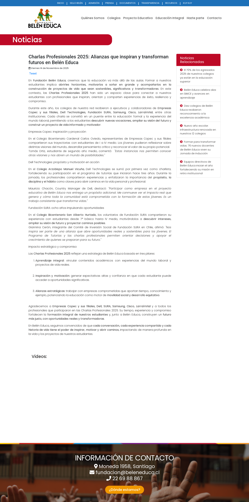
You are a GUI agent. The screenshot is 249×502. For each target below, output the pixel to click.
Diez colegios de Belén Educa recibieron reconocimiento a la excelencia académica (196, 111)
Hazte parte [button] (195, 18)
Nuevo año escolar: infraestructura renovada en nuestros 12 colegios (198, 129)
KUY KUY (187, 3)
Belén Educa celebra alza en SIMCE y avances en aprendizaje (198, 93)
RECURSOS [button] (171, 3)
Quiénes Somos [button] (92, 18)
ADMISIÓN (94, 3)
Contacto (214, 18)
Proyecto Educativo (138, 18)
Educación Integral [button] (170, 18)
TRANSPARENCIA (150, 3)
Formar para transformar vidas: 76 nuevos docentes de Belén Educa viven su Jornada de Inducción (198, 147)
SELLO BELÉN (76, 3)
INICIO (60, 3)
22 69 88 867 (127, 478)
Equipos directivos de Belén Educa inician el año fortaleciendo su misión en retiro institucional (197, 167)
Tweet (33, 73)
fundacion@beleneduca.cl (128, 472)
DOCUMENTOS (128, 3)
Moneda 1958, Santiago (127, 466)
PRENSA (109, 3)
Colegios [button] (114, 18)
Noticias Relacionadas (192, 60)
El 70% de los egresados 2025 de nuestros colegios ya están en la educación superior (197, 75)
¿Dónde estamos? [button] (124, 489)
